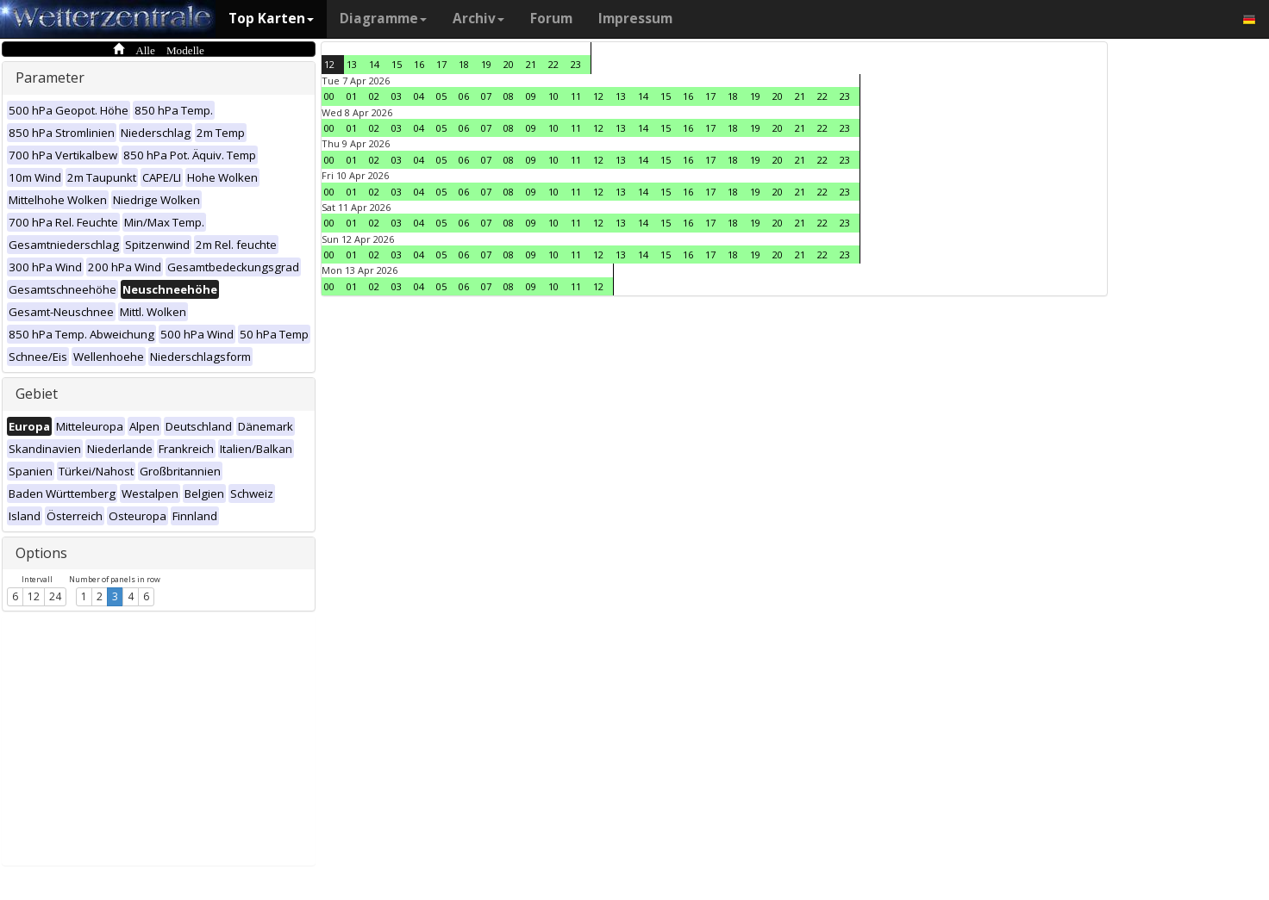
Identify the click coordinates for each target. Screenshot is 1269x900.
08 (508, 96)
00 (329, 96)
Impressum (635, 18)
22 (553, 64)
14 (374, 64)
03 (396, 96)
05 (441, 96)
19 (486, 64)
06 (464, 96)
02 (374, 96)
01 (352, 96)
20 (508, 64)
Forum (551, 18)
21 (531, 64)
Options (41, 552)
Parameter (50, 77)
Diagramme (383, 18)
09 (531, 96)
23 (576, 64)
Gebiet (37, 393)
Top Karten (271, 18)
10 (553, 96)
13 (352, 64)
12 (34, 596)
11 (576, 96)
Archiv (478, 18)
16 (419, 64)
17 (441, 64)
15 (396, 64)
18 (464, 64)
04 (419, 96)
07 (486, 96)
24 (55, 596)
